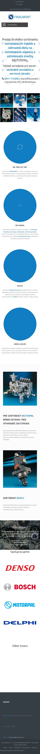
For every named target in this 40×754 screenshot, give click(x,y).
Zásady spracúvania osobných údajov (12, 750)
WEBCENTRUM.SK (24, 743)
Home (5, 748)
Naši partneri (26, 748)
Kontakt (20, 4)
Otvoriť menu (12, 25)
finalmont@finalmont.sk (16, 737)
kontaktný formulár (32, 353)
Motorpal (17, 748)
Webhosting (22, 745)
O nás (10, 748)
